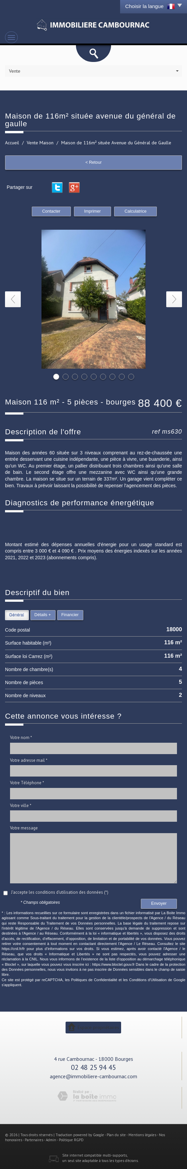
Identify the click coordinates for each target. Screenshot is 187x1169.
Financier (70, 614)
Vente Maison (40, 143)
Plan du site (116, 1135)
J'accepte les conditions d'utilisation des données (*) (59, 892)
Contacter (51, 211)
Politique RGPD (71, 1140)
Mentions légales (142, 1135)
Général (16, 614)
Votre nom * (21, 737)
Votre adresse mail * (29, 760)
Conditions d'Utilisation (148, 980)
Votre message (24, 828)
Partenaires (34, 1140)
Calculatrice (135, 211)
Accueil (12, 143)
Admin (51, 1140)
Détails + (42, 614)
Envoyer (159, 903)
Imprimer (92, 211)
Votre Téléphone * (27, 783)
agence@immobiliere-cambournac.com (93, 1076)
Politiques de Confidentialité (94, 980)
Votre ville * (20, 805)
